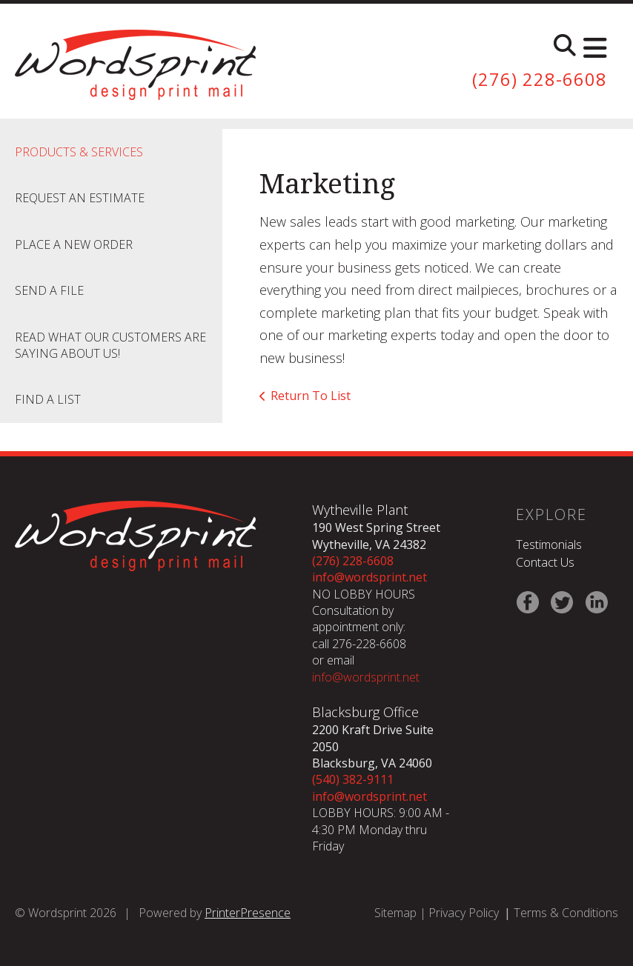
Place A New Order (74, 244)
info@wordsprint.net (369, 577)
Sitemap (395, 913)
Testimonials (549, 544)
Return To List (311, 395)
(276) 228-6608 (539, 79)
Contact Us (545, 562)
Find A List (48, 399)
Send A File (49, 290)
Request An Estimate (80, 198)
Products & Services (79, 152)
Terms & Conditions (566, 913)
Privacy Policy (463, 913)
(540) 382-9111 (353, 779)
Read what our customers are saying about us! (110, 345)
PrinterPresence (248, 913)
